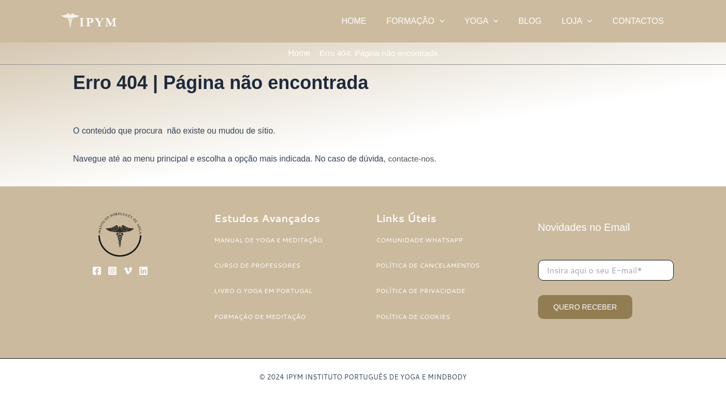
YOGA (493, 21)
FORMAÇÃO (431, 21)
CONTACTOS (639, 21)
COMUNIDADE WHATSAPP (421, 239)
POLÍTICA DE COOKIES (414, 316)
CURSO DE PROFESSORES (258, 265)
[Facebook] (96, 271)
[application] (455, 21)
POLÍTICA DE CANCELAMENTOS (429, 265)
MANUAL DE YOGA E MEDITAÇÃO (270, 239)
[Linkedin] (143, 271)
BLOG (538, 21)
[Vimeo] (128, 271)
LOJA (582, 21)
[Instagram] (112, 271)
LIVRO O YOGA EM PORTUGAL (264, 291)
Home (297, 53)
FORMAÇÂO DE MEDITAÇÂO (261, 316)
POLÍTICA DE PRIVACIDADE (422, 291)
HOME (372, 21)
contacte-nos (411, 159)
